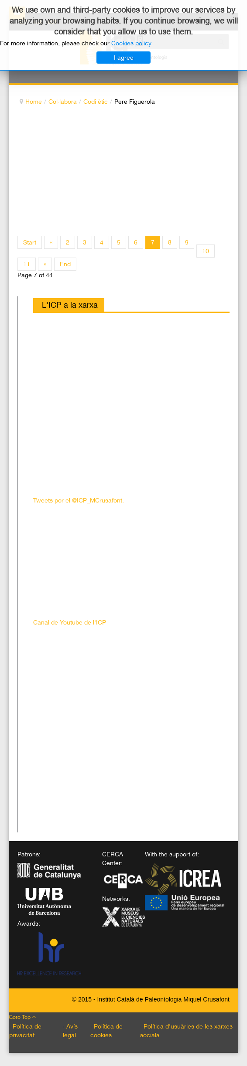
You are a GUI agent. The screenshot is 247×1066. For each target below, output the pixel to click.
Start (29, 242)
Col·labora (62, 101)
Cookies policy (131, 43)
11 (26, 264)
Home (33, 101)
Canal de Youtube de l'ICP (69, 622)
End (65, 264)
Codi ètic (95, 101)
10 (205, 251)
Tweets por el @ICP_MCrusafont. (78, 500)
